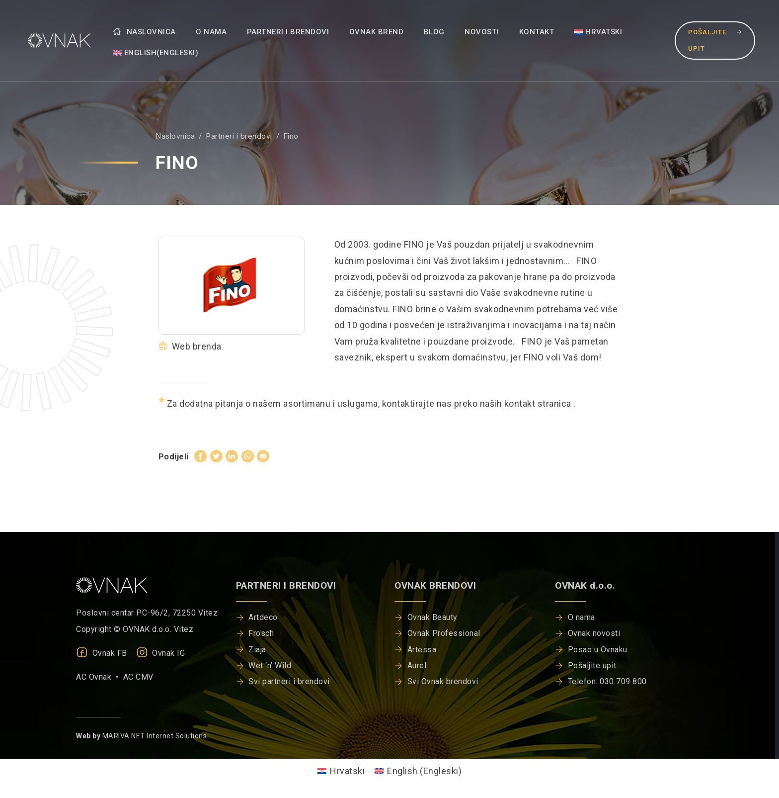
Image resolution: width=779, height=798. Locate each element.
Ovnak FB (101, 653)
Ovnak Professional (443, 633)
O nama (211, 31)
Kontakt (536, 31)
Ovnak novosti (594, 633)
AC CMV (138, 677)
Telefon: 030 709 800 (607, 681)
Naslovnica (144, 31)
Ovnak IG (160, 653)
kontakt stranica (539, 403)
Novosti (482, 31)
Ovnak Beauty (432, 617)
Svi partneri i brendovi (289, 681)
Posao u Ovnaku (597, 649)
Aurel (417, 665)
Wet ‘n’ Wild (269, 665)
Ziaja (257, 649)
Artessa (422, 649)
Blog (434, 31)
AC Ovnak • (99, 677)
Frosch (261, 633)
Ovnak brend (376, 31)
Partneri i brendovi (288, 31)
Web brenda (190, 346)
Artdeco (263, 617)
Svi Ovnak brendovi (442, 681)
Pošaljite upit (715, 40)
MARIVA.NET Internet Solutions (154, 736)
